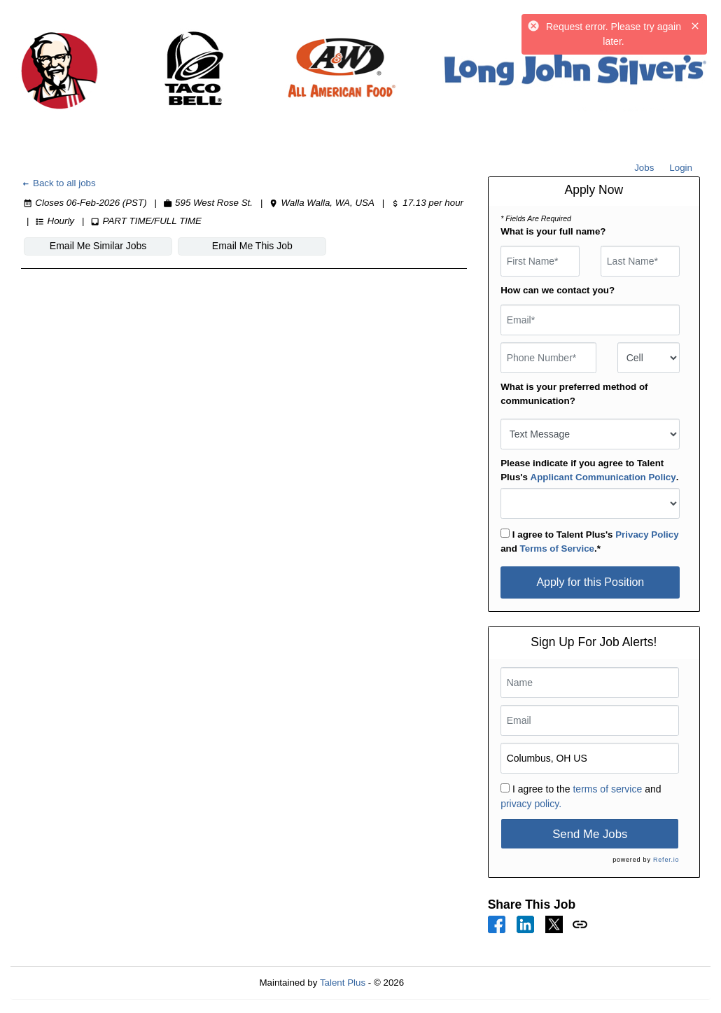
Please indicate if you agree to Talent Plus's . (589, 470)
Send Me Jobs (589, 834)
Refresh (445, 982)
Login (680, 167)
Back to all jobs (58, 183)
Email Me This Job (252, 245)
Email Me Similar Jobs (98, 245)
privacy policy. (530, 803)
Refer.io (666, 859)
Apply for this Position (590, 582)
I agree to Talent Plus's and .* (589, 541)
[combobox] (648, 357)
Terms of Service (557, 548)
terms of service (607, 789)
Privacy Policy (646, 534)
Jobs (644, 167)
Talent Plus (342, 982)
